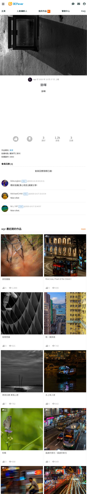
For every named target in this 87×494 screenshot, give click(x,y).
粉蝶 (4, 453)
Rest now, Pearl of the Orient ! (58, 279)
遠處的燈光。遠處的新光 (56, 453)
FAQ (83, 11)
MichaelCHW (16, 193)
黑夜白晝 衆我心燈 (10, 395)
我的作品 (44, 11)
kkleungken (15, 181)
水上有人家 (50, 395)
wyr (32, 79)
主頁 (3, 11)
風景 (11, 150)
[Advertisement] (43, 115)
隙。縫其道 (50, 337)
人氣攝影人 (22, 11)
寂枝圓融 (6, 279)
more (83, 229)
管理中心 (66, 11)
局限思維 (6, 337)
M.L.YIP (14, 206)
